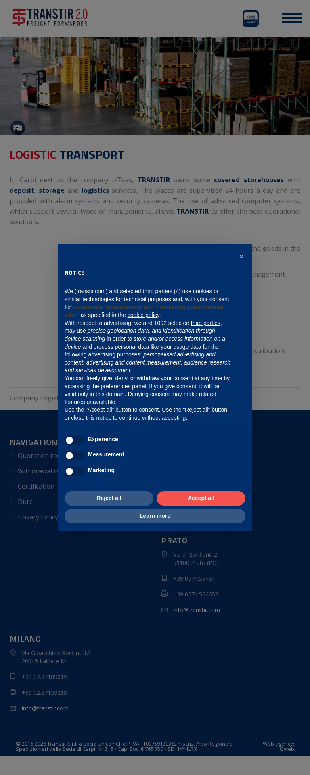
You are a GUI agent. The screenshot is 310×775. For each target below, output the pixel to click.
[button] (241, 256)
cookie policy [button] (143, 315)
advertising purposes (114, 354)
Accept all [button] (201, 498)
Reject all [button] (108, 498)
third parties (205, 323)
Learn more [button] (155, 515)
